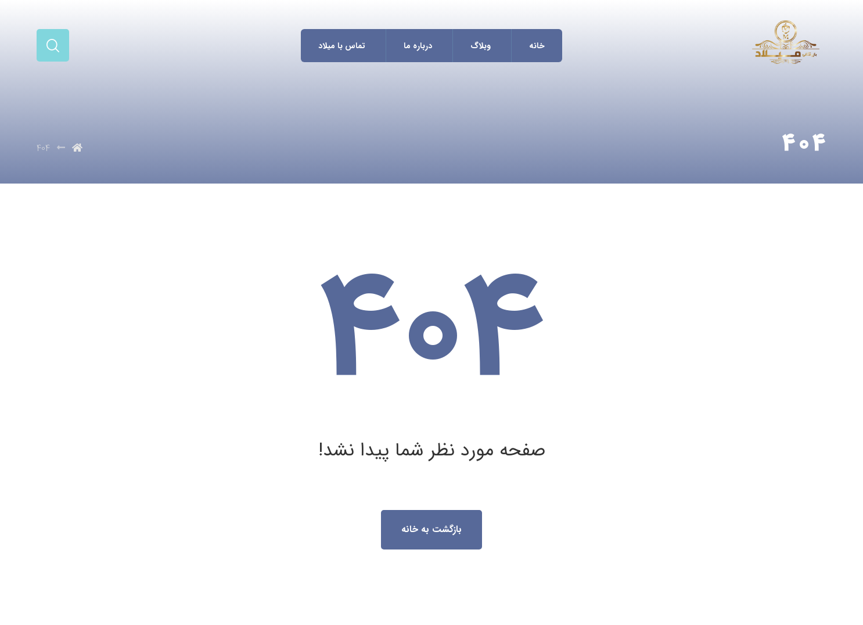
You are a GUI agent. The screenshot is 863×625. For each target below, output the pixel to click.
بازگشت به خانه (431, 529)
